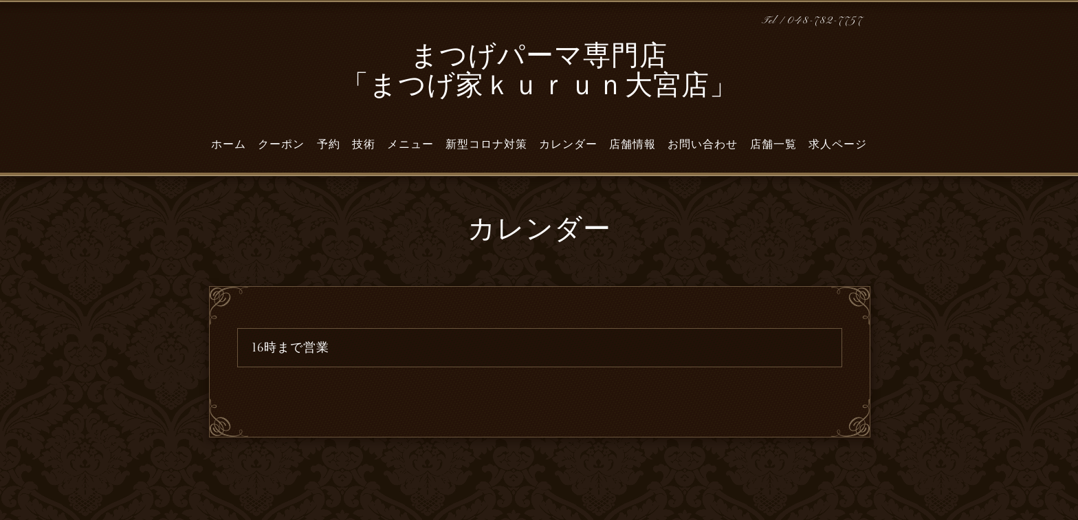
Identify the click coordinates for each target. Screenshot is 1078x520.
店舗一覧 (773, 144)
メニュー (410, 144)
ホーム (228, 144)
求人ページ (837, 144)
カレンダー (568, 144)
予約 (328, 144)
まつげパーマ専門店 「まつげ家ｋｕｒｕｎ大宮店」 (539, 73)
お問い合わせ (703, 144)
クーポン (281, 144)
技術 (363, 144)
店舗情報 (632, 144)
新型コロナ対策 (486, 144)
